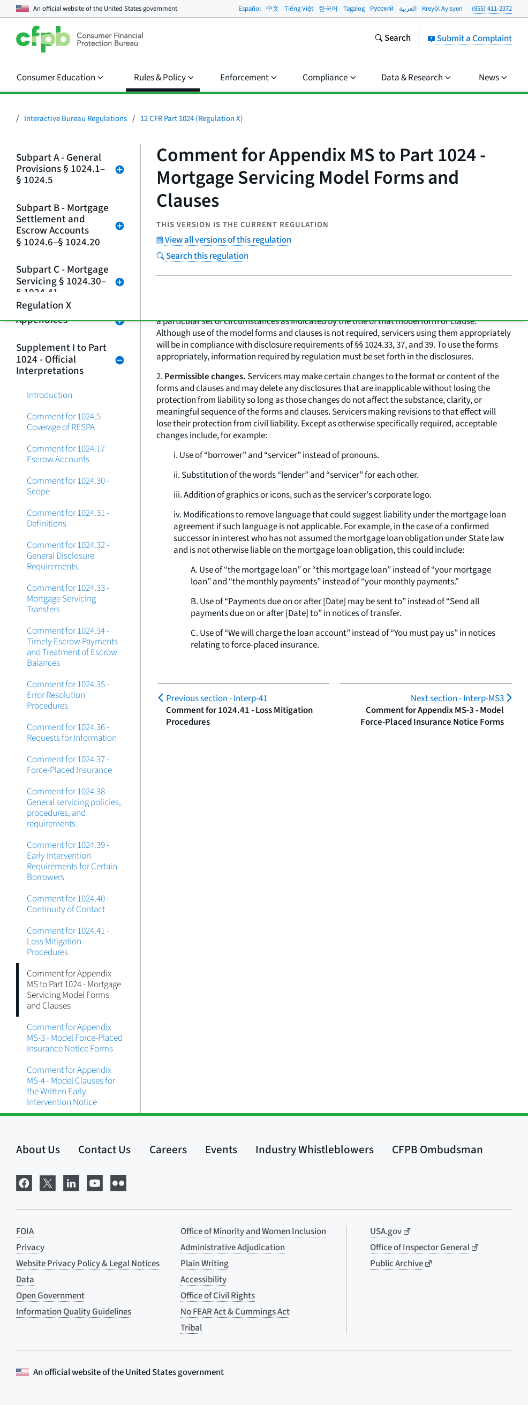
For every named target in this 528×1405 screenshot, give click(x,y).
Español (249, 8)
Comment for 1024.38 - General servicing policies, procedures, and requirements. (74, 807)
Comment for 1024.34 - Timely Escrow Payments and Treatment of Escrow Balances (72, 647)
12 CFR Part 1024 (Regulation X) (191, 119)
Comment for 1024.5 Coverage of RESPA (64, 422)
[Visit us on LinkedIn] (71, 1182)
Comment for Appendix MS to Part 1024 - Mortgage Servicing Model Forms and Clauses (74, 989)
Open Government (50, 1295)
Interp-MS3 (457, 698)
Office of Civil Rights (217, 1295)
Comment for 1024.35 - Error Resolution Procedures (68, 695)
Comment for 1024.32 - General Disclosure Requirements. (68, 555)
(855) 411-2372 (492, 8)
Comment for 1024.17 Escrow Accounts (66, 454)
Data (25, 1279)
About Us (38, 1149)
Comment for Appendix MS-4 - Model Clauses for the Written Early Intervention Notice (71, 1086)
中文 (272, 8)
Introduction (49, 395)
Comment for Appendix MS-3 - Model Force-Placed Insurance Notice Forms (75, 1037)
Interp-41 (216, 698)
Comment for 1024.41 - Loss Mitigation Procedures (68, 941)
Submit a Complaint (469, 38)
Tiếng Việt (298, 8)
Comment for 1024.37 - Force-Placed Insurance (69, 765)
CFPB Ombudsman (437, 1149)
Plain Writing (204, 1263)
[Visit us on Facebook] (24, 1182)
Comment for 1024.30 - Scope (68, 486)
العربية (408, 8)
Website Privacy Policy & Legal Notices (88, 1263)
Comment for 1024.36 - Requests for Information (72, 732)
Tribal (191, 1327)
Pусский (382, 8)
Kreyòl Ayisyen (442, 8)
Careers (168, 1149)
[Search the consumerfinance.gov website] (392, 39)
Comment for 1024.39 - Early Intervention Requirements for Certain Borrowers (72, 861)
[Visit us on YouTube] (95, 1182)
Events (221, 1149)
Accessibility (203, 1279)
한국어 (328, 8)
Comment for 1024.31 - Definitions (68, 518)
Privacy (30, 1247)
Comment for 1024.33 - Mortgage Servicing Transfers (68, 598)
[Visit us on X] (48, 1182)
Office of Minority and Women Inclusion (253, 1231)
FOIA (25, 1231)
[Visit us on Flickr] (118, 1182)
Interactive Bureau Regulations (75, 119)
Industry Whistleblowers (314, 1149)
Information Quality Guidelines (73, 1311)
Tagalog (354, 8)
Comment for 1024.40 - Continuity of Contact (68, 904)
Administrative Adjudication (232, 1247)
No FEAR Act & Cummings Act (235, 1311)
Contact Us (104, 1149)
